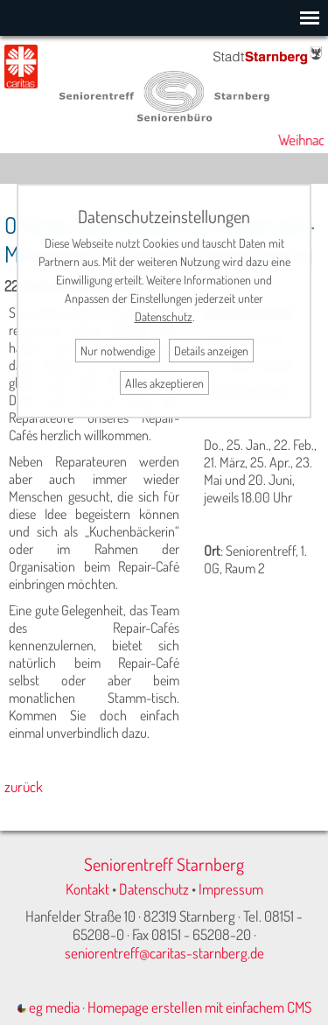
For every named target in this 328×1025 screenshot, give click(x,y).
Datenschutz (154, 889)
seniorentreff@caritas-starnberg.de (164, 953)
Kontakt (87, 889)
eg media (48, 1007)
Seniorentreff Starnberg (164, 864)
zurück (23, 786)
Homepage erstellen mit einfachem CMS (199, 1007)
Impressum (231, 889)
